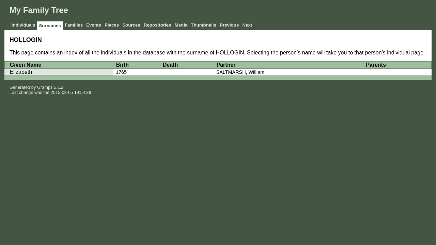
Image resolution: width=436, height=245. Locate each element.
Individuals (23, 25)
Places (112, 25)
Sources (131, 25)
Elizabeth (21, 72)
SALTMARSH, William (240, 72)
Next (247, 25)
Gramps (45, 87)
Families (74, 25)
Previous (229, 25)
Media (181, 25)
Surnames (50, 25)
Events (93, 25)
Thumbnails (203, 25)
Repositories (157, 25)
